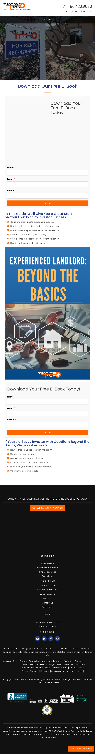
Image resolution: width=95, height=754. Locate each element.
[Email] (47, 184)
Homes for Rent (47, 585)
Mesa (47, 667)
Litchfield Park (28, 667)
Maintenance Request (47, 589)
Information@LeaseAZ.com (70, 734)
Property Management (48, 567)
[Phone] (47, 195)
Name (10, 167)
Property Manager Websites (67, 679)
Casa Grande (58, 671)
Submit (47, 203)
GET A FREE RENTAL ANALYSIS (47, 507)
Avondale (68, 661)
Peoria (72, 667)
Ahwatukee (46, 661)
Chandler (39, 664)
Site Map (55, 683)
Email (10, 179)
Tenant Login (71, 11)
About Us (47, 598)
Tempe (25, 671)
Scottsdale (34, 661)
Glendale (68, 664)
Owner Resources (47, 572)
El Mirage (50, 664)
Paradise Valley (59, 667)
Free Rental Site (43, 683)
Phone (10, 190)
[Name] (47, 172)
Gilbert (59, 664)
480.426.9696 (80, 6)
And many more (74, 671)
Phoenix (23, 661)
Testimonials (48, 607)
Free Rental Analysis (81, 748)
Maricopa (44, 671)
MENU (47, 19)
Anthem (58, 661)
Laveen (39, 667)
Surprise (80, 667)
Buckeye (79, 661)
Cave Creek (27, 664)
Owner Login (86, 11)
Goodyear (80, 664)
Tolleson (34, 671)
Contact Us (47, 602)
